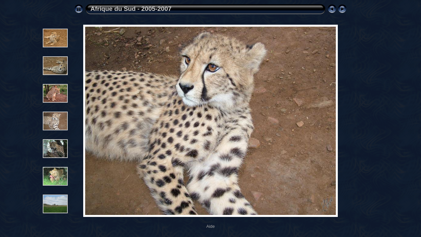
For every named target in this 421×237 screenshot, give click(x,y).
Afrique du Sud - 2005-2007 (130, 8)
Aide (210, 226)
